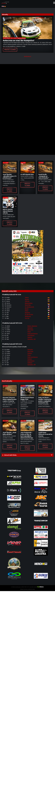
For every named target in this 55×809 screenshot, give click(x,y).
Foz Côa (27, 318)
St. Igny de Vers (29, 314)
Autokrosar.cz (27, 56)
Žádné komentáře (22, 38)
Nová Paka (28, 305)
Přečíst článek (10, 49)
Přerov (26, 310)
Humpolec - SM (31, 339)
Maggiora (27, 312)
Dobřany (30, 353)
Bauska (27, 299)
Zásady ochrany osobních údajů (27, 589)
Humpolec (30, 328)
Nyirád (26, 309)
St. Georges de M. (29, 307)
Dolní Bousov (31, 335)
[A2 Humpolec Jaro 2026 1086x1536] (27, 274)
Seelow (27, 297)
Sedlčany (30, 337)
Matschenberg (28, 303)
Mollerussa (28, 316)
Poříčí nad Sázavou (33, 333)
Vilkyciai (27, 301)
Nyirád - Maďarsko (32, 326)
